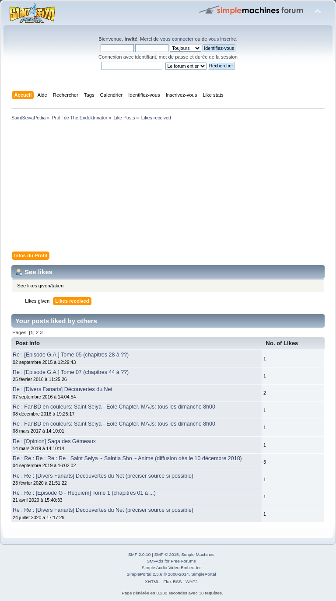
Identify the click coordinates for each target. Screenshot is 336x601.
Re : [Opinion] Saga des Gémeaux (54, 441)
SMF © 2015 (166, 554)
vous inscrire (222, 39)
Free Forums (183, 561)
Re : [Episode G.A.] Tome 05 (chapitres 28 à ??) (71, 355)
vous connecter (176, 39)
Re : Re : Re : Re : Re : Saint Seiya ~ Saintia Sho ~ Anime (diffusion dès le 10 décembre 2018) (127, 458)
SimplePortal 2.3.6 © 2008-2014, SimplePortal (171, 574)
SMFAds (155, 561)
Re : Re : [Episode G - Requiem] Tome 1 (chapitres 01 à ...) (84, 493)
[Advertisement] (168, 187)
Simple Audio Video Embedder (171, 567)
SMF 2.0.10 (139, 554)
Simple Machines (197, 554)
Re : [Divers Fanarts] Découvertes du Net (62, 389)
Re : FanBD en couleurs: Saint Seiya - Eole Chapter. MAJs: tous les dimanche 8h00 (114, 407)
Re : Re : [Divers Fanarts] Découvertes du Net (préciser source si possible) (103, 476)
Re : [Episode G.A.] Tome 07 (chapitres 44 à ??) (71, 372)
